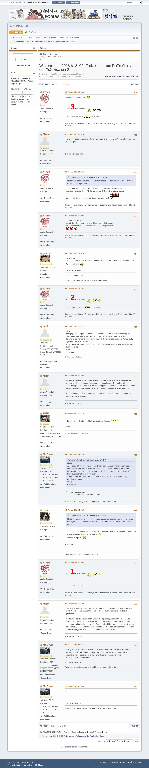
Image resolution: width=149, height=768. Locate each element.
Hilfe (104, 762)
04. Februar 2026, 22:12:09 (74, 454)
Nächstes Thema (130, 76)
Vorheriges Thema (113, 76)
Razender (61, 57)
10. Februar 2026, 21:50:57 (74, 686)
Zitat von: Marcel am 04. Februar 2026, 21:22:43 (88, 516)
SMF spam (65, 747)
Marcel (46, 134)
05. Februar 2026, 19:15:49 (74, 563)
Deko (42, 57)
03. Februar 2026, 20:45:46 (74, 172)
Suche (14, 48)
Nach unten (44, 84)
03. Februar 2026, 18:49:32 (74, 92)
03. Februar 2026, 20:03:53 (74, 134)
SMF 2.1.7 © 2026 (13, 762)
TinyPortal (97, 762)
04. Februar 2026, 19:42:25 (74, 326)
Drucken (134, 84)
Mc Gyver (48, 454)
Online (43, 48)
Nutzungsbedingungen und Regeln (119, 762)
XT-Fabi (48, 57)
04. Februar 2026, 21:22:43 (74, 376)
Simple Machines (27, 762)
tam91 (46, 326)
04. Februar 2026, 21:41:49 (74, 413)
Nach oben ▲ (137, 762)
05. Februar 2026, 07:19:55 (74, 510)
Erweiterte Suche (23, 66)
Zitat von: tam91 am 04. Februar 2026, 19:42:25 (88, 460)
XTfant (46, 92)
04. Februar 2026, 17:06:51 (74, 253)
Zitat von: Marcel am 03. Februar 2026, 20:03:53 (88, 178)
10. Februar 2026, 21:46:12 (74, 645)
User (13, 72)
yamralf (47, 253)
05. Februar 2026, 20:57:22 (74, 604)
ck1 (54, 57)
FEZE (46, 413)
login (13, 84)
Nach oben (43, 726)
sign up (21, 84)
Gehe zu (101, 741)
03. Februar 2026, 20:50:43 (74, 216)
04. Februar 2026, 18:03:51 (74, 288)
